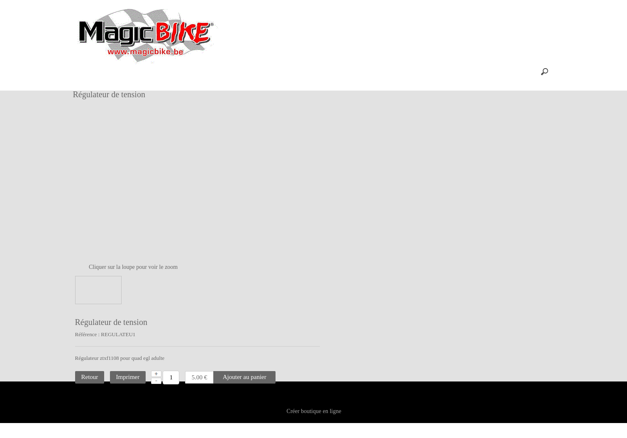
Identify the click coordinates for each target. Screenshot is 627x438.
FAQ (281, 72)
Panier (193, 72)
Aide (253, 72)
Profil (224, 72)
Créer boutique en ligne (314, 428)
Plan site (280, 409)
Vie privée (345, 409)
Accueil (161, 72)
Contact (312, 409)
